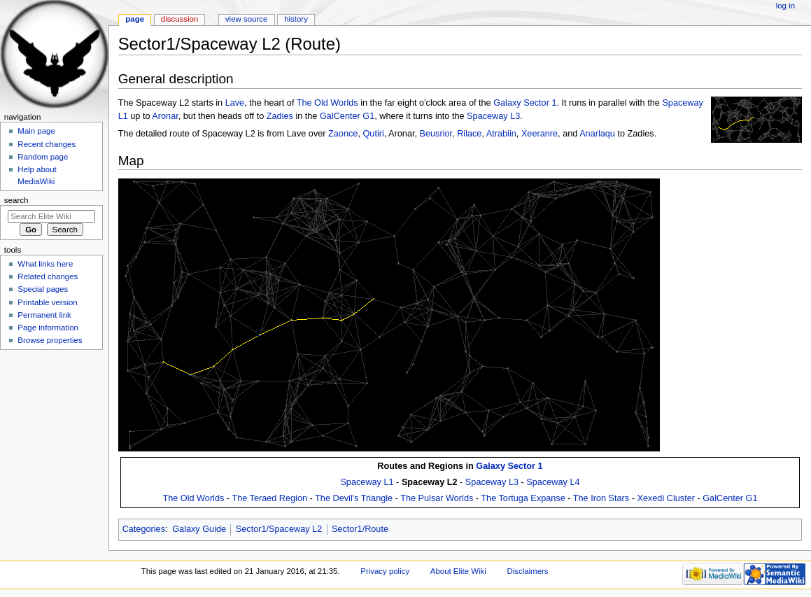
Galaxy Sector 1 (524, 103)
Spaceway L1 (366, 482)
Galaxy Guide (199, 529)
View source (246, 19)
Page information (47, 327)
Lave (235, 103)
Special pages (42, 289)
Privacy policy (384, 571)
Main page (36, 131)
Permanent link (44, 315)
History (296, 19)
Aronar (165, 116)
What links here (45, 264)
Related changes (47, 276)
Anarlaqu (597, 134)
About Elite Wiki (458, 571)
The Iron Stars (601, 498)
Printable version (47, 302)
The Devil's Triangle (354, 498)
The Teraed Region (269, 498)
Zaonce (343, 134)
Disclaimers (527, 571)
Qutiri (372, 134)
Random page (42, 157)
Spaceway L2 (430, 482)
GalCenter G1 (347, 116)
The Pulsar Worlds (436, 498)
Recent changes (46, 144)
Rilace (469, 134)
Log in (785, 5)
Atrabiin (501, 134)
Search (16, 200)
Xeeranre (539, 134)
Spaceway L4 (552, 482)
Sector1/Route (360, 529)
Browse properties (49, 340)
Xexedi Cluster (666, 498)
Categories (143, 529)
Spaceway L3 (493, 116)
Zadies (280, 116)
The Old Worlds (327, 103)
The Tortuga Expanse (523, 498)
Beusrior (436, 134)
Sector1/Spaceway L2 (279, 529)
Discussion (179, 19)
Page (134, 19)
